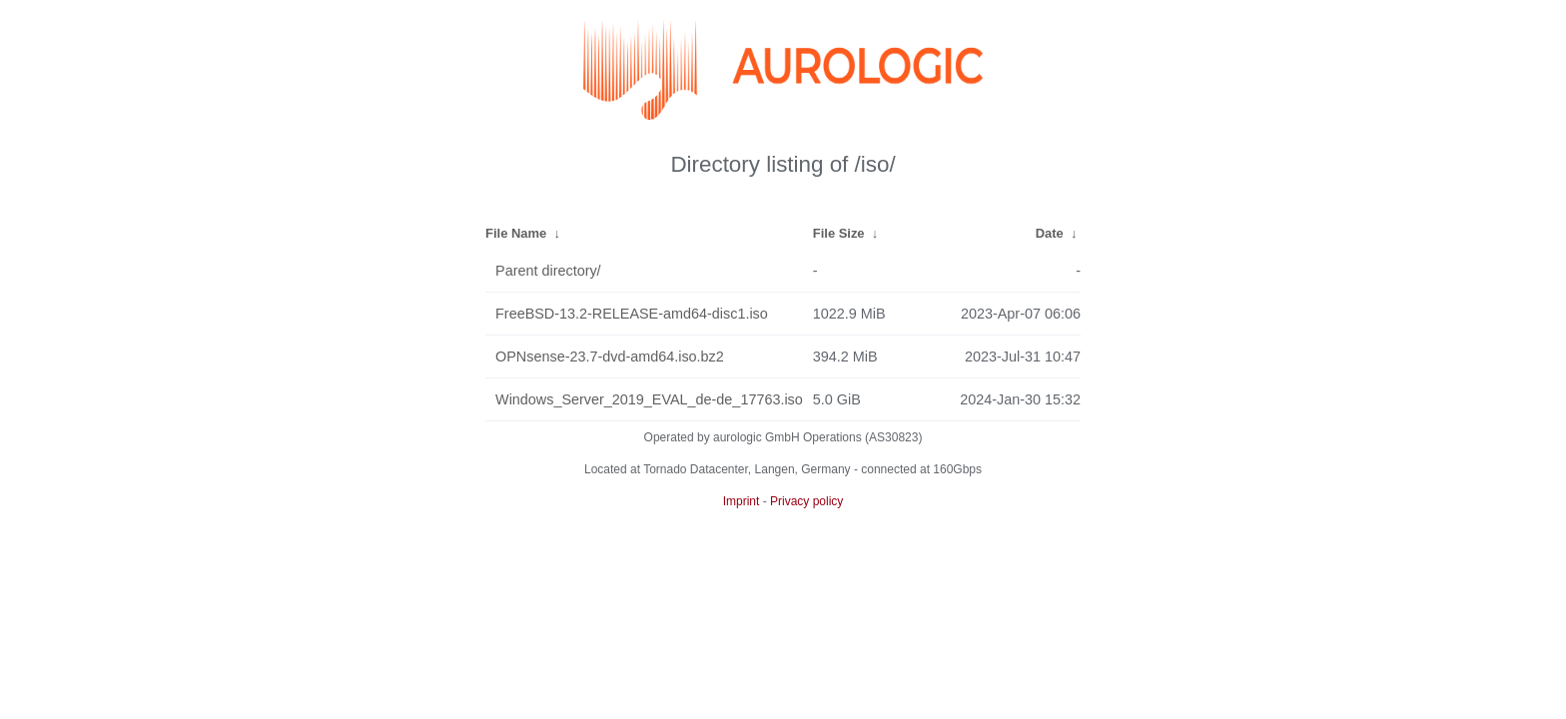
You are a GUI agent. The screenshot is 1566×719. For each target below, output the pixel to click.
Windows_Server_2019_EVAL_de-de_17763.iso (649, 399)
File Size (839, 233)
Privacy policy (806, 501)
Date (1050, 233)
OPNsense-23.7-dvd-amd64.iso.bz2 (609, 356)
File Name (515, 233)
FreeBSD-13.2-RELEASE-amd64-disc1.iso (631, 314)
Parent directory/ (548, 271)
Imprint (741, 501)
